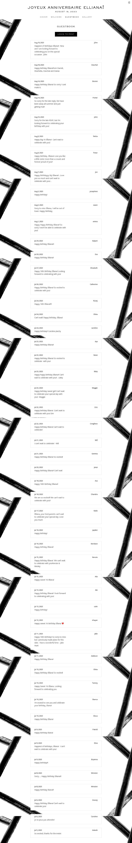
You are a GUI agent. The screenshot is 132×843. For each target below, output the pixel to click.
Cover (44, 17)
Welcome (56, 17)
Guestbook (72, 17)
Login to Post (66, 34)
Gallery (87, 17)
